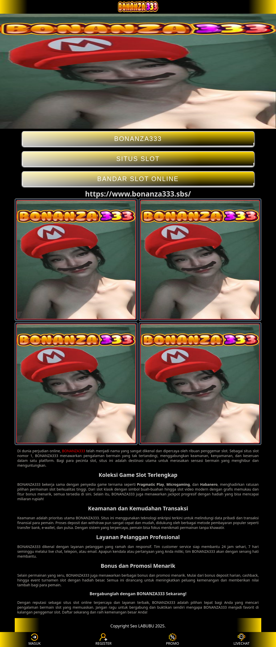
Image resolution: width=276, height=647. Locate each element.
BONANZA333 (138, 138)
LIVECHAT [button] (242, 639)
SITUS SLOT (138, 158)
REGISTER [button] (104, 639)
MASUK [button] (34, 639)
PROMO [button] (172, 639)
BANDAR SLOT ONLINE (138, 178)
